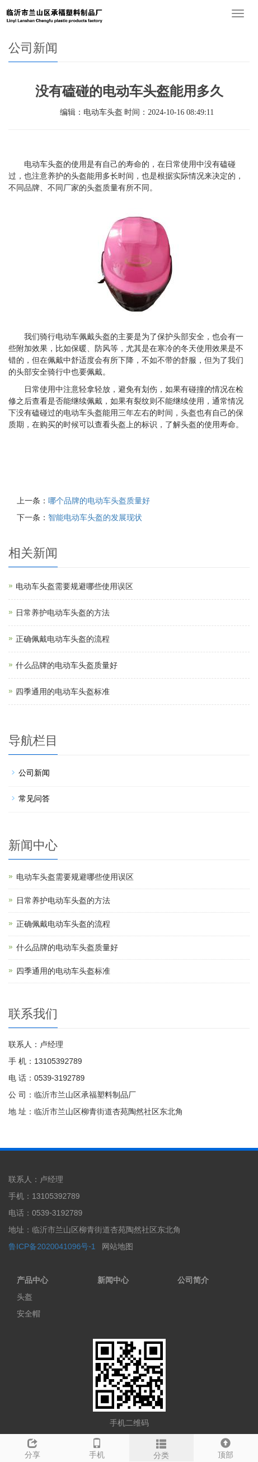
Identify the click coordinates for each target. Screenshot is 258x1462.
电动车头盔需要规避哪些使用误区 (74, 586)
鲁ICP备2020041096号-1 (53, 1246)
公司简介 (193, 1280)
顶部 (226, 1447)
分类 (161, 1447)
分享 (32, 1447)
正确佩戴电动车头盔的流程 (63, 638)
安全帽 (28, 1313)
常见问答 (34, 798)
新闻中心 (113, 1280)
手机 (96, 1447)
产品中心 (32, 1280)
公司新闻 (34, 772)
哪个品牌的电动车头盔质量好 (99, 500)
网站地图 (117, 1246)
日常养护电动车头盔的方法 (63, 612)
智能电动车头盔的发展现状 (95, 517)
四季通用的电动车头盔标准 (63, 691)
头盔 (24, 1296)
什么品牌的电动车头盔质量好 (67, 665)
